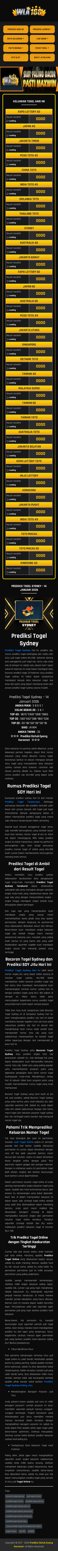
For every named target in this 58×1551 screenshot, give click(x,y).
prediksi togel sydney (34, 1501)
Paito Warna (15, 48)
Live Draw (41, 38)
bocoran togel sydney (15, 1496)
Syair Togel (41, 48)
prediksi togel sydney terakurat (18, 1516)
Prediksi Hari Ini (16, 29)
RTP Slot (15, 57)
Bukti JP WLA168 (42, 57)
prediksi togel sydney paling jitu (19, 1511)
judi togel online (34, 1496)
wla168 (31, 1531)
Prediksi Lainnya (41, 29)
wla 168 (22, 1531)
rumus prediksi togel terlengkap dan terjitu (23, 1526)
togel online (11, 1531)
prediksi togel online (14, 1501)
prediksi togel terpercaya (16, 1521)
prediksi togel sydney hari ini (18, 1506)
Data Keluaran (14, 38)
